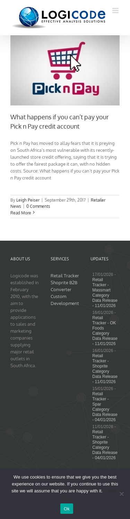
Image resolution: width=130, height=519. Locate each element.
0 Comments (38, 206)
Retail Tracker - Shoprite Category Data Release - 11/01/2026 (105, 368)
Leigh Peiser (28, 200)
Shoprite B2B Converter (64, 286)
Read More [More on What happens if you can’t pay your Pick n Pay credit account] (20, 212)
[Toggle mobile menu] (116, 10)
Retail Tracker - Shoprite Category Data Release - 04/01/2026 (105, 444)
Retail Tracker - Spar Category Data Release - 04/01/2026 (105, 406)
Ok (67, 508)
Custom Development (65, 300)
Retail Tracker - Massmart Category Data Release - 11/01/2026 (105, 292)
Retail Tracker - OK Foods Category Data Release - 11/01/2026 (105, 330)
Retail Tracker (65, 275)
